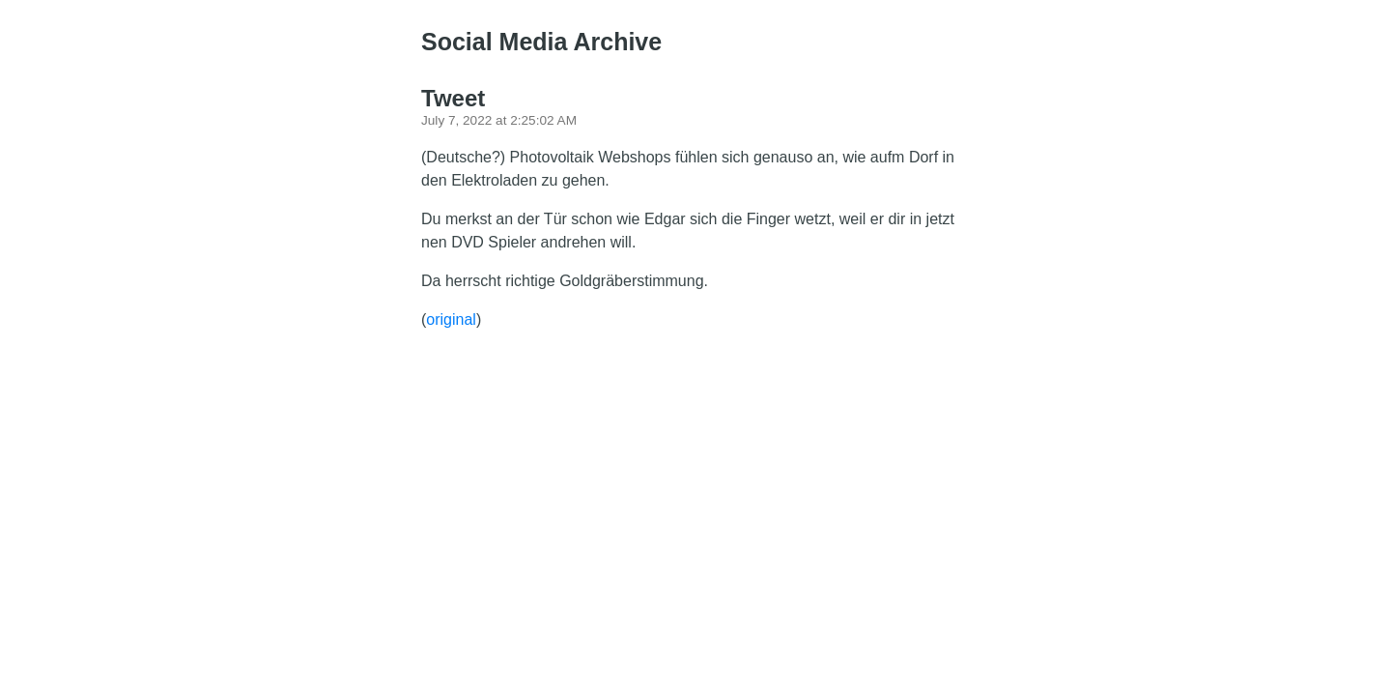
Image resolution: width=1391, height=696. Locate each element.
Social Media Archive (541, 41)
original (451, 319)
